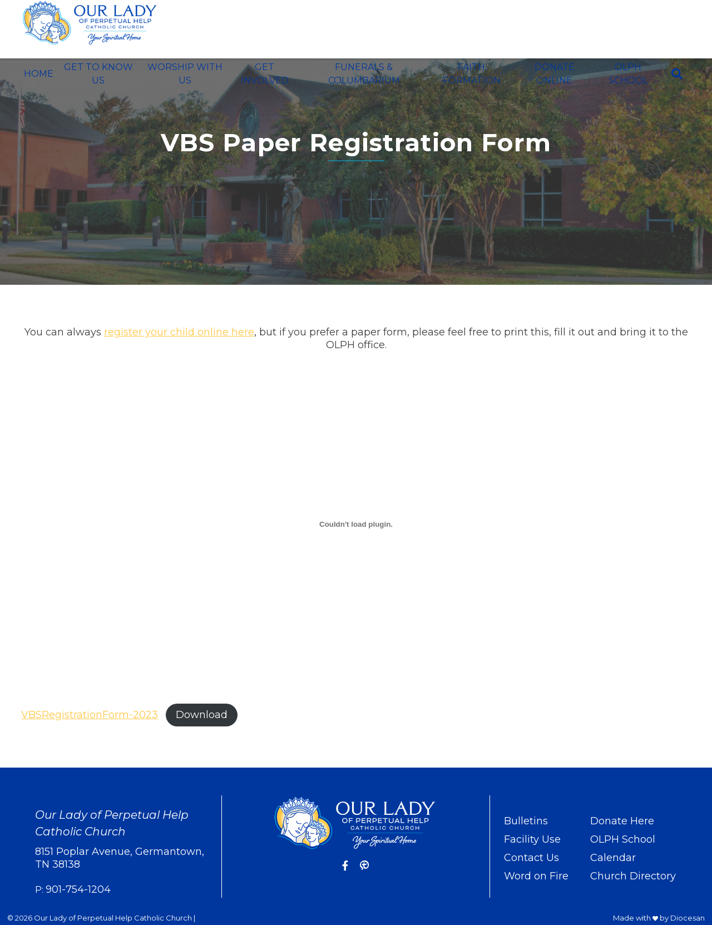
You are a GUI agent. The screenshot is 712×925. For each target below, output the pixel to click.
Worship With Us (184, 74)
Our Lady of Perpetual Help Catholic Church (113, 917)
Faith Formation (472, 74)
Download (202, 715)
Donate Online (555, 74)
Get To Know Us (98, 74)
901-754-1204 (78, 889)
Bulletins (526, 821)
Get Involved (265, 74)
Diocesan (687, 917)
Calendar (613, 858)
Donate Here (622, 821)
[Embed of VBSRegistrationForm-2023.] (355, 524)
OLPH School (628, 74)
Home (38, 73)
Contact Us (531, 858)
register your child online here (179, 332)
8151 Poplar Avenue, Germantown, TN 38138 (119, 857)
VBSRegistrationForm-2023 (89, 715)
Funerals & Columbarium (364, 74)
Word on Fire (536, 876)
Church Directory (633, 876)
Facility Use (532, 839)
